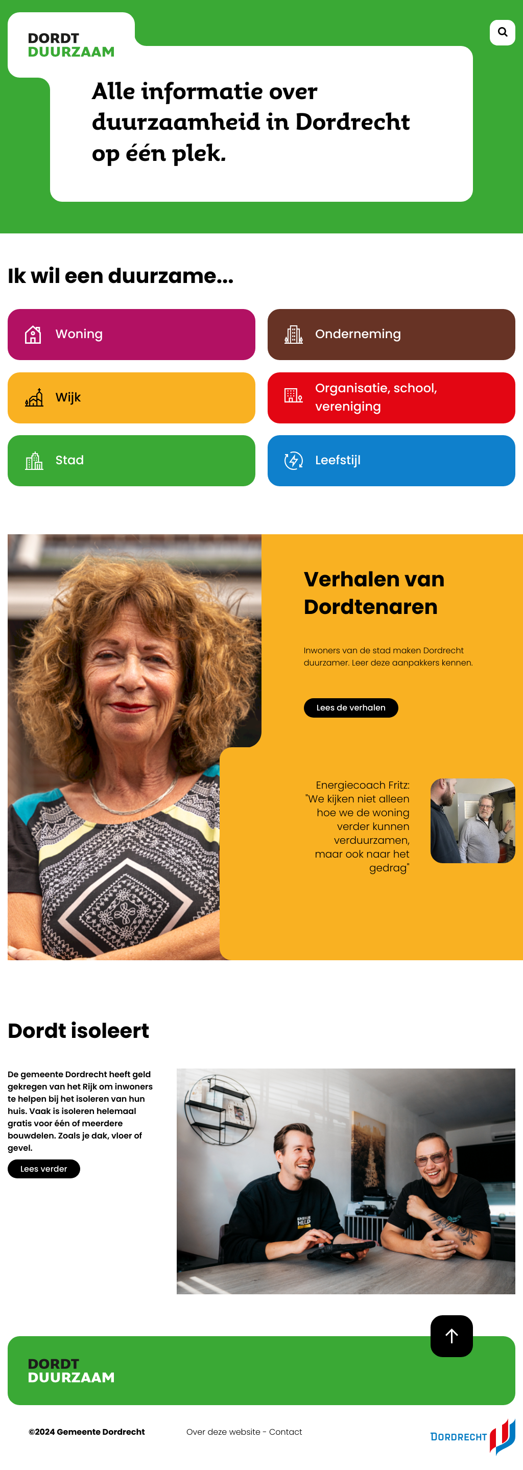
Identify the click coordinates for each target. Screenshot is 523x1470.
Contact (285, 1432)
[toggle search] (502, 32)
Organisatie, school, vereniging (355, 397)
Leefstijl (317, 460)
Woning (58, 334)
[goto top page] (452, 1336)
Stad (48, 460)
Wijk (47, 397)
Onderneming (337, 334)
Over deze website (223, 1432)
